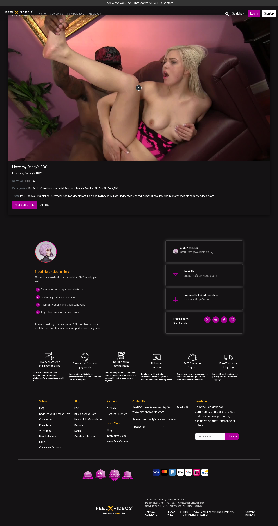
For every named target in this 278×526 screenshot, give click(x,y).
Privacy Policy (171, 513)
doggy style (125, 196)
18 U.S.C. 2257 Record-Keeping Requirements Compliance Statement (209, 513)
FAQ (41, 408)
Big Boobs (34, 188)
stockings (201, 196)
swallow (158, 196)
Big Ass (99, 188)
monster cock (177, 196)
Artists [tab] (45, 204)
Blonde (80, 188)
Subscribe (232, 436)
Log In (254, 13)
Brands (78, 425)
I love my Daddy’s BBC (29, 167)
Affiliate (112, 408)
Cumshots (46, 188)
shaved (137, 196)
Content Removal (250, 513)
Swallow (89, 188)
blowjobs (92, 196)
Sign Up (269, 13)
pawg (211, 196)
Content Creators (117, 414)
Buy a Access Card (85, 414)
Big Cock (108, 188)
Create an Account (50, 447)
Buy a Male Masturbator (88, 419)
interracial (56, 196)
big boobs (103, 196)
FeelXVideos (215, 407)
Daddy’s (30, 196)
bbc (166, 196)
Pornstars (45, 425)
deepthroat (79, 196)
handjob (67, 196)
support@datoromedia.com (161, 419)
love (22, 196)
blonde (46, 196)
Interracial (58, 188)
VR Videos (94, 13)
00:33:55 (30, 181)
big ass (114, 196)
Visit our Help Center (197, 299)
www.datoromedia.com (148, 412)
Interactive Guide (117, 435)
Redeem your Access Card (54, 414)
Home (42, 13)
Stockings (70, 188)
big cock (190, 196)
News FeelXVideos (117, 441)
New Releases (75, 13)
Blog (109, 430)
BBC (116, 188)
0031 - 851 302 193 (156, 427)
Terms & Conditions (151, 513)
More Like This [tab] (25, 204)
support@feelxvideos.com (200, 275)
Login (42, 441)
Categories (56, 13)
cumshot (148, 196)
